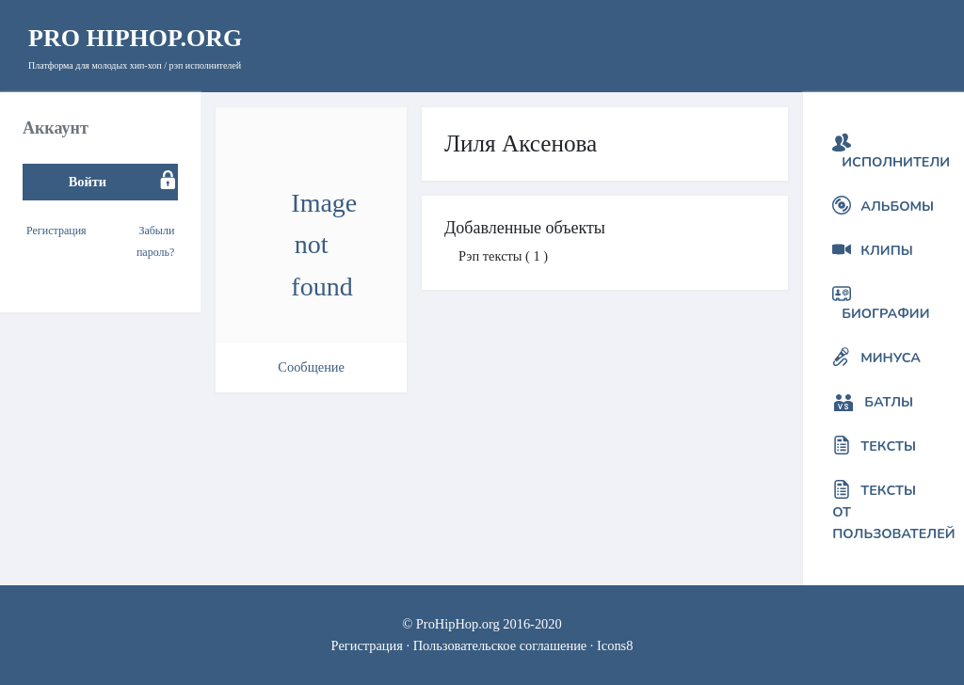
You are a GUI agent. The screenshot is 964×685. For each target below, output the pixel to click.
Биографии (885, 313)
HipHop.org (135, 38)
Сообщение (311, 366)
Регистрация (56, 230)
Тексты (888, 446)
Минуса (890, 357)
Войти (87, 181)
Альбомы (897, 206)
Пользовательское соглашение (500, 645)
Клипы (886, 250)
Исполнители (896, 161)
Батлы (888, 401)
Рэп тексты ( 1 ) (503, 255)
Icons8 (615, 645)
